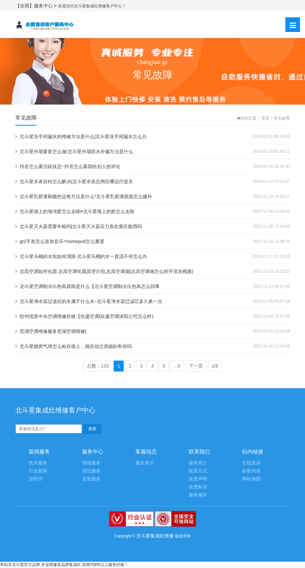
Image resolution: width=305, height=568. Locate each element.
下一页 (196, 366)
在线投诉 (251, 462)
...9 (177, 366)
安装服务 (91, 478)
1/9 (215, 366)
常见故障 (282, 118)
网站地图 (251, 478)
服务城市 (198, 494)
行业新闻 (38, 470)
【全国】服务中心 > (36, 5)
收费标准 (198, 486)
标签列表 (251, 470)
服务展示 (144, 462)
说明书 (36, 478)
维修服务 (91, 462)
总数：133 (98, 366)
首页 (265, 118)
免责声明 (198, 478)
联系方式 (198, 470)
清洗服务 (91, 470)
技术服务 (38, 462)
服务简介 (198, 462)
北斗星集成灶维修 (155, 535)
